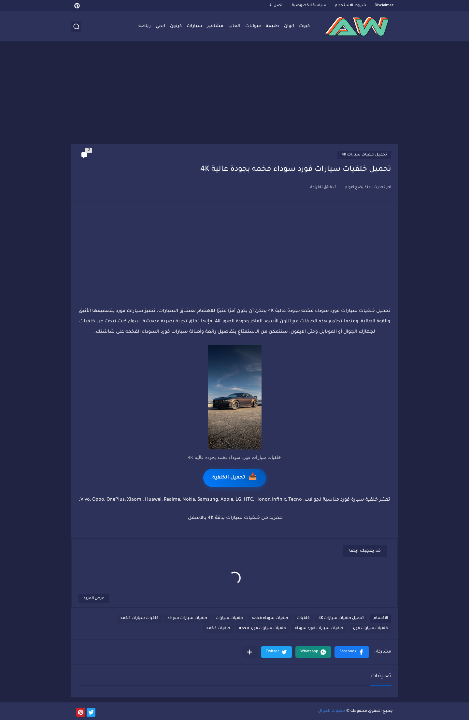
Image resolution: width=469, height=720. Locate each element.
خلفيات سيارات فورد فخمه (262, 628)
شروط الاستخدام (350, 6)
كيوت (304, 26)
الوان (289, 26)
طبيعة (272, 26)
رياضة (144, 26)
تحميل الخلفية (234, 477)
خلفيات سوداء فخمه (270, 618)
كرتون (176, 26)
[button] (351, 652)
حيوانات (253, 26)
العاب (234, 26)
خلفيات (303, 618)
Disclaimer (384, 6)
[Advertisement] (234, 93)
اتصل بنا (275, 6)
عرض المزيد (93, 598)
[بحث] (76, 27)
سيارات (194, 26)
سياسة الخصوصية (309, 6)
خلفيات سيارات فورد (370, 628)
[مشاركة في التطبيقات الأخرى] (250, 652)
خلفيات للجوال (331, 711)
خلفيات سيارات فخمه (140, 618)
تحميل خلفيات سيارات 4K (364, 155)
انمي (160, 26)
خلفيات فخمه (218, 628)
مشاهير (215, 26)
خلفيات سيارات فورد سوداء (319, 628)
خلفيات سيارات (229, 618)
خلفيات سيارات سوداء (187, 618)
